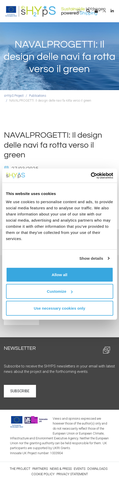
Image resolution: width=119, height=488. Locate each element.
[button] (88, 11)
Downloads (97, 469)
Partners (40, 469)
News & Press (61, 469)
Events (79, 469)
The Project (20, 469)
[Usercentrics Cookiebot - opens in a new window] (90, 175)
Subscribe (20, 391)
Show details (91, 258)
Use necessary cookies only (59, 308)
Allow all (59, 274)
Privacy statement (72, 474)
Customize (59, 291)
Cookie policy (42, 474)
